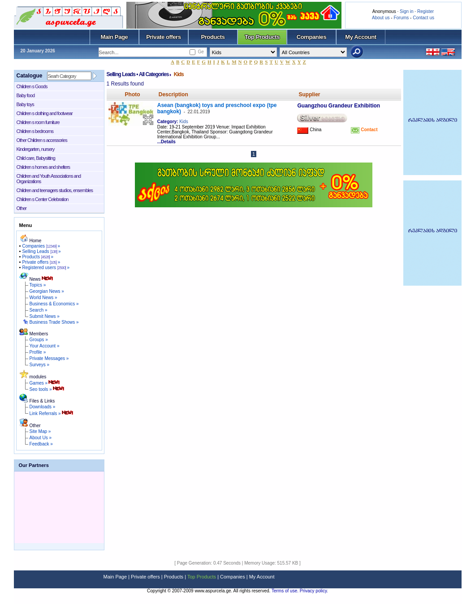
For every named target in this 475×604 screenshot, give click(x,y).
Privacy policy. (314, 590)
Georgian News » (47, 291)
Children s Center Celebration (43, 199)
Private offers (163, 37)
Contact (368, 129)
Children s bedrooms (35, 131)
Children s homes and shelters (43, 167)
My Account (360, 37)
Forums (401, 17)
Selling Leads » (41, 251)
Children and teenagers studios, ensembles (55, 190)
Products (213, 37)
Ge (200, 51)
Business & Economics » (54, 303)
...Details (166, 141)
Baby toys (25, 104)
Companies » (41, 246)
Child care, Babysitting (36, 158)
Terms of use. (286, 590)
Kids (183, 121)
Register (425, 11)
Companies (312, 37)
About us (380, 17)
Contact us (423, 17)
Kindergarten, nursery (36, 149)
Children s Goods (32, 86)
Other (22, 208)
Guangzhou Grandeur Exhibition (338, 106)
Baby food (26, 95)
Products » (37, 256)
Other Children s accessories (42, 140)
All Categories (154, 74)
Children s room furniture (38, 122)
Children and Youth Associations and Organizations (49, 178)
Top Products (262, 37)
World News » (43, 297)
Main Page (114, 37)
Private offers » (41, 262)
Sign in (407, 11)
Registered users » (45, 267)
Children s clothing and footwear (45, 113)
